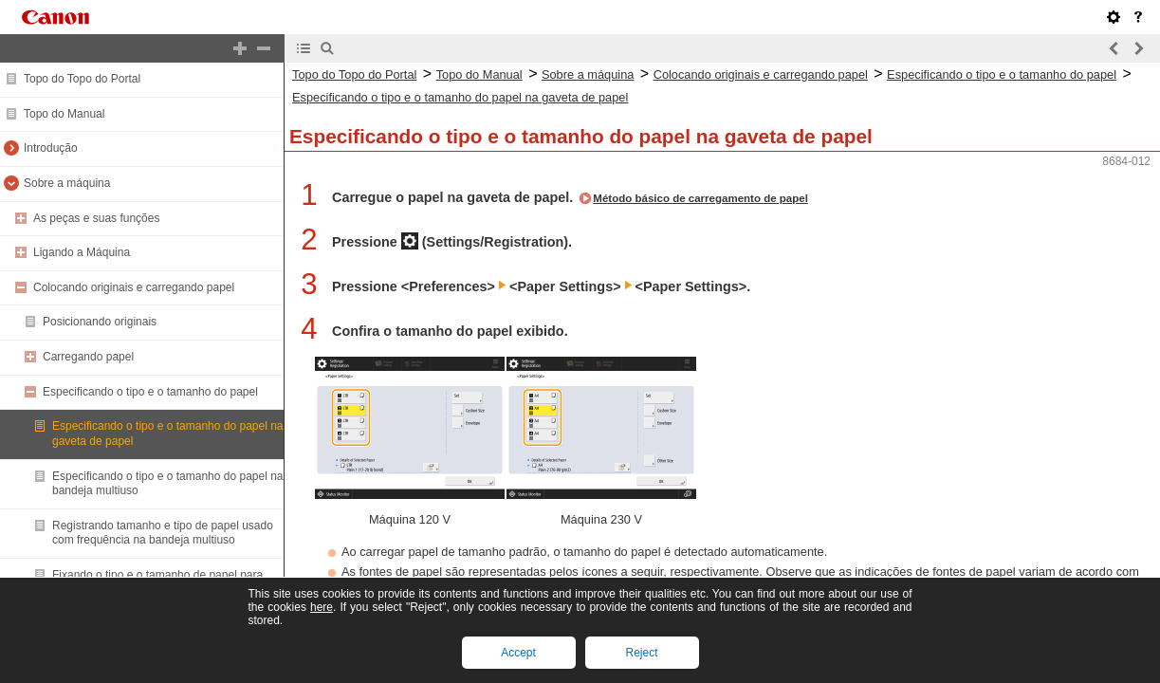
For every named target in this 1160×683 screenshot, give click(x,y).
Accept (518, 652)
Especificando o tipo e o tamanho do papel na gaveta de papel (460, 97)
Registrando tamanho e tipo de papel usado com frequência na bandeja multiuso (162, 533)
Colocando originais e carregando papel (133, 287)
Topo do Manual (64, 113)
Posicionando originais (100, 321)
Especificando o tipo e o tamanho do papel (150, 391)
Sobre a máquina (67, 183)
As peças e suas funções (96, 218)
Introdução (51, 148)
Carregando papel (88, 356)
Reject (641, 652)
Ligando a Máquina (81, 252)
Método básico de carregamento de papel (700, 198)
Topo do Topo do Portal (82, 78)
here (321, 607)
